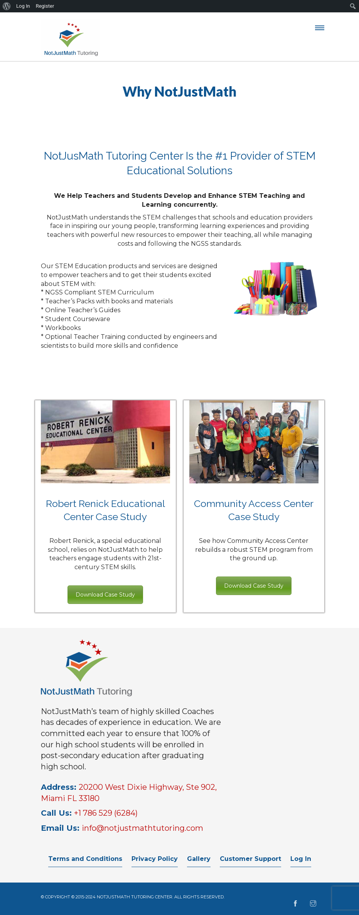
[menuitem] (6, 6)
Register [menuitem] (45, 6)
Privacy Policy (154, 858)
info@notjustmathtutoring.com (142, 828)
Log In (300, 858)
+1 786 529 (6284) (106, 813)
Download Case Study (105, 594)
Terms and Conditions (85, 858)
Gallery (199, 858)
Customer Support (250, 858)
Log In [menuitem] (23, 6)
